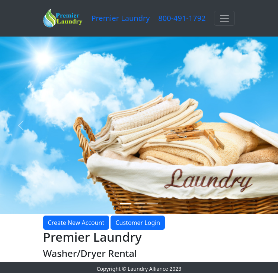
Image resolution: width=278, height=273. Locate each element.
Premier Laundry (120, 18)
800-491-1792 (181, 18)
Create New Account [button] (76, 223)
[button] (21, 125)
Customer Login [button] (137, 223)
